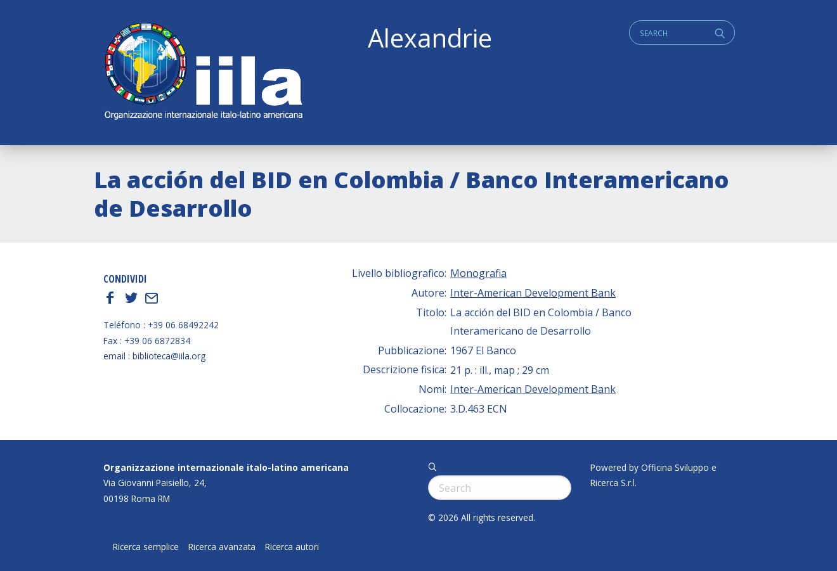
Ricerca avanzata (222, 546)
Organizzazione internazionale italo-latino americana (226, 467)
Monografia (478, 273)
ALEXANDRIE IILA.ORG (203, 72)
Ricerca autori (292, 546)
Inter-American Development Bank (533, 293)
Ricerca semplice (146, 546)
